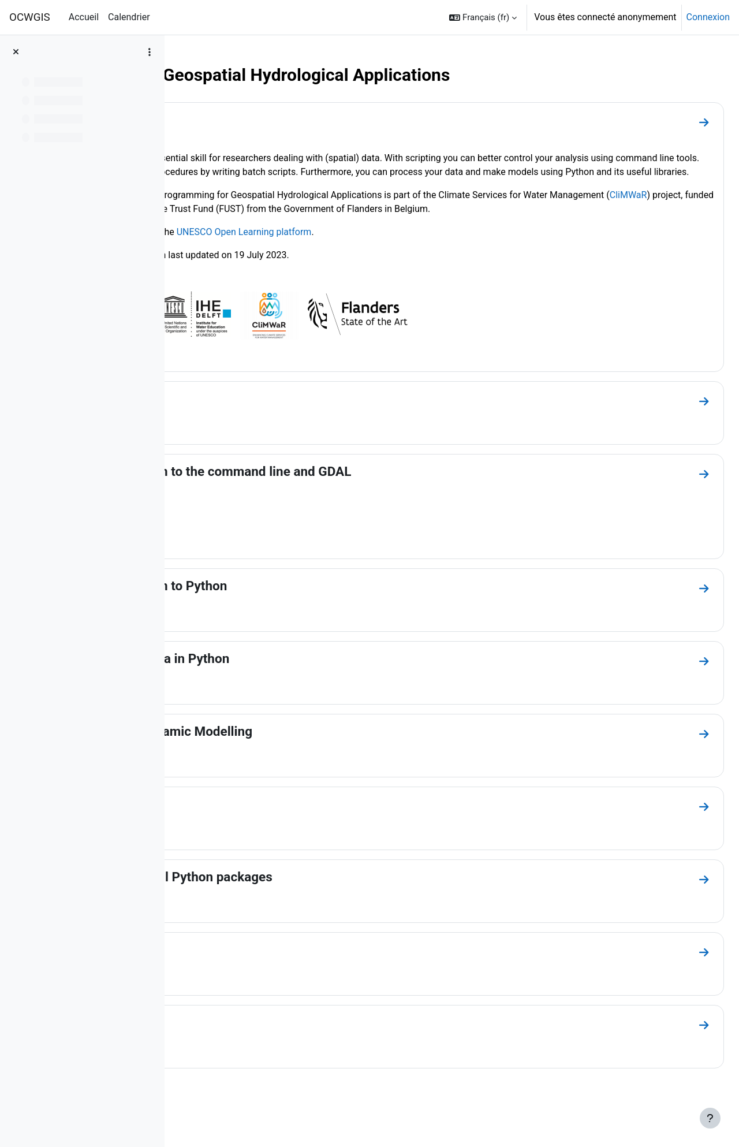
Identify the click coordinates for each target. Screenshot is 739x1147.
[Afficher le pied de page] (710, 1118)
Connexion (708, 17)
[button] (483, 17)
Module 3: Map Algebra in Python (294, 686)
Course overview (245, 426)
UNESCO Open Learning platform (405, 259)
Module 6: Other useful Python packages (315, 904)
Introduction (232, 119)
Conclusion (229, 977)
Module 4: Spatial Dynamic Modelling (305, 758)
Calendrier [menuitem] (129, 17)
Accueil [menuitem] (84, 17)
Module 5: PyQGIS (250, 831)
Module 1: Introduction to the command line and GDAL (355, 499)
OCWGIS (29, 17)
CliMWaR (301, 222)
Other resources (243, 1049)
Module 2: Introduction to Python (293, 613)
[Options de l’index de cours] (149, 52)
